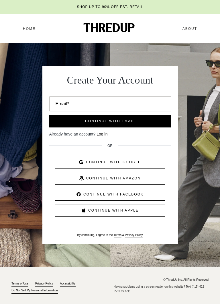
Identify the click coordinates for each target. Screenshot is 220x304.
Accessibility (67, 283)
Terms (117, 235)
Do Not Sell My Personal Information (34, 290)
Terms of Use (19, 283)
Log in (102, 134)
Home (29, 29)
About (189, 29)
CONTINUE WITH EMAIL (110, 121)
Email (62, 103)
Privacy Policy (134, 235)
